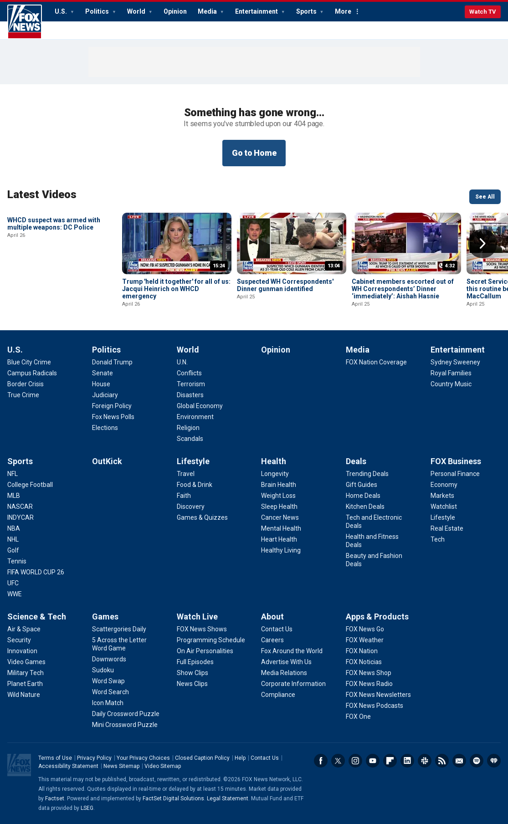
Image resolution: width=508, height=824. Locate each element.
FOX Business (456, 461)
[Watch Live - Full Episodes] (195, 661)
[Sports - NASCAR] (20, 506)
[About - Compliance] (278, 694)
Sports (307, 11)
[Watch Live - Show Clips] (192, 672)
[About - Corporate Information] (293, 683)
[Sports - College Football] (30, 484)
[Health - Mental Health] (281, 528)
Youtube (373, 761)
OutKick (107, 461)
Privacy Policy (94, 758)
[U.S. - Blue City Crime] (29, 362)
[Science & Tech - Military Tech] (25, 672)
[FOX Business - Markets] (442, 495)
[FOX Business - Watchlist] (444, 506)
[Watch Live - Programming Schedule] (211, 640)
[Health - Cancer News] (280, 517)
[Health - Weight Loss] (278, 495)
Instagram (355, 761)
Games (105, 616)
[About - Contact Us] (276, 629)
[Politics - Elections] (105, 427)
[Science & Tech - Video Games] (26, 661)
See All (485, 197)
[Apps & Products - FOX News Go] (365, 629)
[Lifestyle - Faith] (184, 495)
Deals (356, 461)
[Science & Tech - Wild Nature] (23, 694)
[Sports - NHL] (13, 539)
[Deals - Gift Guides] (361, 484)
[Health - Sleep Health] (279, 506)
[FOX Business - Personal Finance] (455, 473)
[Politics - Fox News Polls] (113, 416)
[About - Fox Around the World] (292, 651)
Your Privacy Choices (143, 758)
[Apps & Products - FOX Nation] (362, 651)
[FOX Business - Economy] (444, 484)
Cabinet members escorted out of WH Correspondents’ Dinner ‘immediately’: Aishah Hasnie (403, 289)
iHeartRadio (494, 761)
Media (208, 11)
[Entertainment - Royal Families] (451, 373)
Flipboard (390, 761)
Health (273, 461)
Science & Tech (36, 616)
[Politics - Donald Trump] (112, 362)
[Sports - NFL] (12, 473)
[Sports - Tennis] (16, 561)
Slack (424, 761)
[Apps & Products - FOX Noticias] (364, 661)
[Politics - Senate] (102, 373)
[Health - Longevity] (275, 473)
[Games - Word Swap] (108, 681)
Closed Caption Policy (202, 758)
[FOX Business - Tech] (438, 539)
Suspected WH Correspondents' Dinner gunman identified (285, 285)
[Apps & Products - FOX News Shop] (368, 672)
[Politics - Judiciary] (105, 395)
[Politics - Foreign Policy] (112, 405)
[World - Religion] (188, 427)
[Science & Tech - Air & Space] (24, 629)
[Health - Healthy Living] (281, 550)
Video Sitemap (162, 766)
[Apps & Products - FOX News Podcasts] (374, 705)
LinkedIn (407, 761)
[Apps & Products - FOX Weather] (365, 640)
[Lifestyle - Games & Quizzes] (202, 517)
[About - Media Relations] (284, 672)
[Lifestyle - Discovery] (191, 506)
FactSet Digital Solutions (173, 798)
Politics (97, 11)
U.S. (61, 11)
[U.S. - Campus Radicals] (32, 373)
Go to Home (254, 153)
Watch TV (482, 11)
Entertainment (257, 11)
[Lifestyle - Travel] (186, 473)
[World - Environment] (195, 416)
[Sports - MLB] (13, 495)
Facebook (321, 761)
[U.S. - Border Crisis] (25, 384)
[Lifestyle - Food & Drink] (194, 484)
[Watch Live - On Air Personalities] (205, 651)
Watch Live (197, 616)
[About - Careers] (272, 640)
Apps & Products (377, 616)
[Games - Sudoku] (103, 670)
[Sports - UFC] (13, 583)
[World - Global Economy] (200, 405)
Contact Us (265, 758)
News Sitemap (121, 766)
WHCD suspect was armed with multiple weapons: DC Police (53, 285)
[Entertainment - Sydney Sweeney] (455, 362)
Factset (54, 798)
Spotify (476, 761)
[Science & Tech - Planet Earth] (25, 683)
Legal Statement (227, 798)
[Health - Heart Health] (279, 539)
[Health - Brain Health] (278, 484)
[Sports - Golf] (13, 550)
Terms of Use (55, 758)
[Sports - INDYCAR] (20, 517)
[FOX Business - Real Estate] (447, 528)
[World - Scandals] (190, 438)
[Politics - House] (101, 384)
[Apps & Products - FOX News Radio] (369, 683)
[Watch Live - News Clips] (192, 683)
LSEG (87, 808)
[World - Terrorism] (191, 384)
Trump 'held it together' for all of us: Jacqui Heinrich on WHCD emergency (176, 289)
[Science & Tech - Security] (19, 640)
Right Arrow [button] (482, 243)
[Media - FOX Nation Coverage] (376, 362)
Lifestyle (193, 461)
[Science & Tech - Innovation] (22, 651)
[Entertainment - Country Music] (451, 384)
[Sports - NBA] (13, 528)
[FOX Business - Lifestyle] (443, 517)
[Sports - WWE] (14, 594)
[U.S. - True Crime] (23, 395)
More (343, 11)
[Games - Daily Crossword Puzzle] (125, 713)
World (137, 11)
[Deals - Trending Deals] (367, 473)
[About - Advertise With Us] (286, 661)
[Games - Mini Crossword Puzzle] (125, 724)
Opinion (175, 11)
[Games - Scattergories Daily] (119, 629)
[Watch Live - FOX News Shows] (202, 629)
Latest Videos (42, 194)
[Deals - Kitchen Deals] (365, 506)
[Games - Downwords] (109, 659)
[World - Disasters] (190, 395)
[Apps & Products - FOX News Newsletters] (378, 694)
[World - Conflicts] (189, 373)
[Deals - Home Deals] (363, 495)
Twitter (338, 761)
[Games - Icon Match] (107, 702)
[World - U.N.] (182, 362)
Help (240, 758)
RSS (442, 761)
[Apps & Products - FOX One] (358, 716)
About (272, 616)
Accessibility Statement (68, 766)
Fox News (24, 22)
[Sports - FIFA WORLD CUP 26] (35, 572)
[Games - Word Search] (110, 692)
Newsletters (459, 761)
